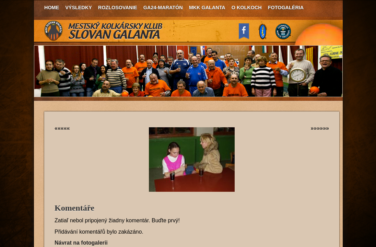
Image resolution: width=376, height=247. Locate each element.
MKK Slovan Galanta (103, 31)
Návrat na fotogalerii (81, 243)
